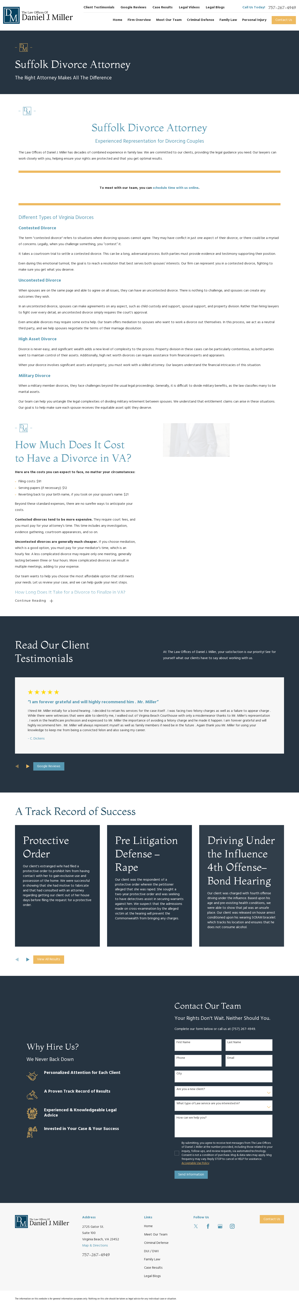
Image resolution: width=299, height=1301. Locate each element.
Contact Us (283, 20)
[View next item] (28, 766)
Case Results (162, 7)
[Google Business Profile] (220, 1226)
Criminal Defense (156, 1243)
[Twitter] (195, 1226)
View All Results (48, 959)
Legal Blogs (215, 7)
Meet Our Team (155, 1234)
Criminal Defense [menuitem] (200, 20)
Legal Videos (189, 7)
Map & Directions (95, 1245)
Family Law (152, 1259)
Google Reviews (133, 7)
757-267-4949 (282, 7)
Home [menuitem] (117, 20)
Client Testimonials (99, 7)
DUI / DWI (151, 1251)
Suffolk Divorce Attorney (149, 127)
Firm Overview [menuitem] (139, 20)
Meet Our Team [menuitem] (169, 20)
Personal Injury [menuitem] (254, 20)
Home (148, 1226)
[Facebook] (208, 1226)
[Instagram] (232, 1226)
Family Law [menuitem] (228, 20)
